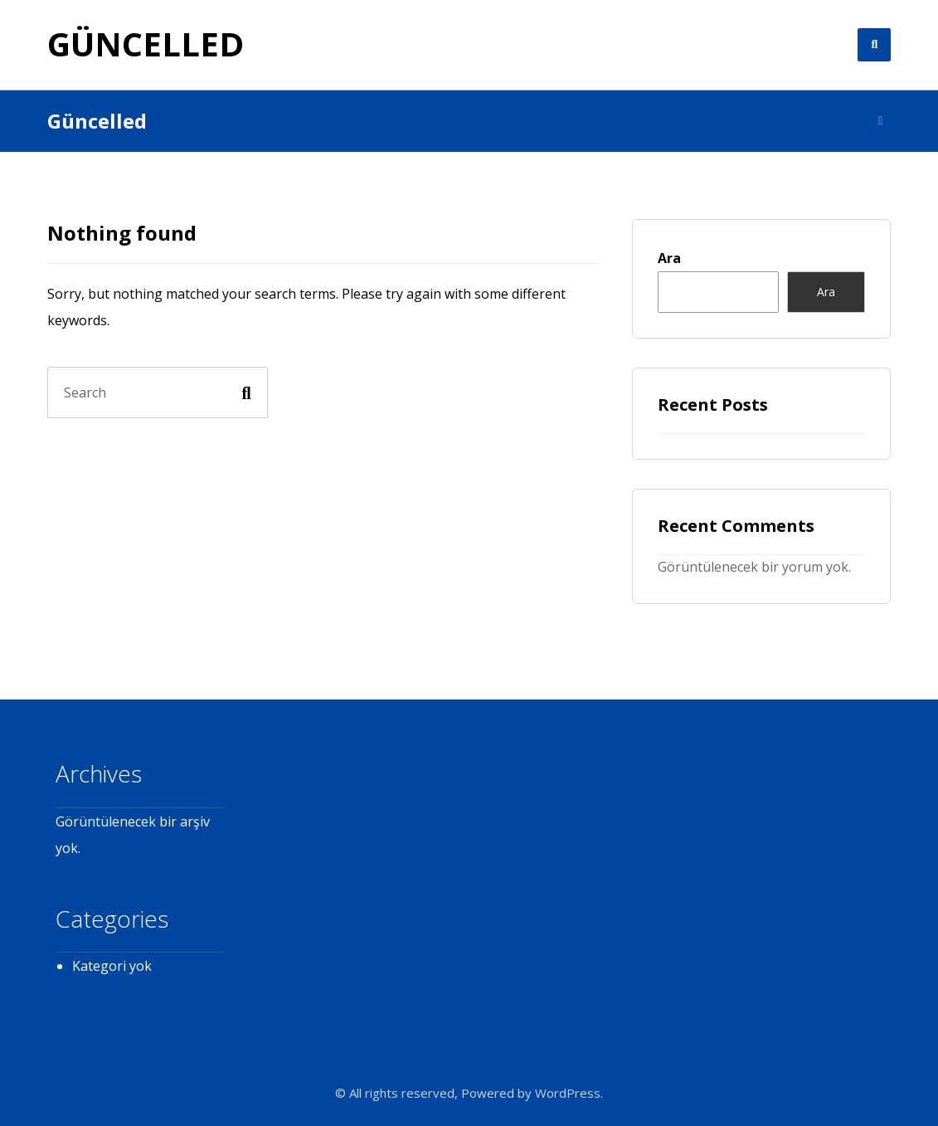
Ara (669, 258)
